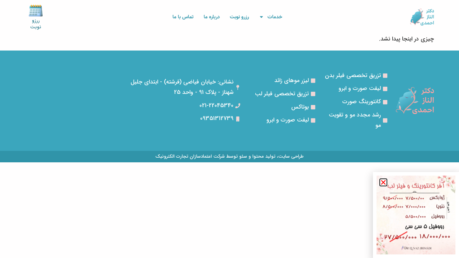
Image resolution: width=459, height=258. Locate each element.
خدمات (270, 17)
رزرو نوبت (239, 17)
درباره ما (212, 17)
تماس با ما (183, 17)
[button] (383, 182)
